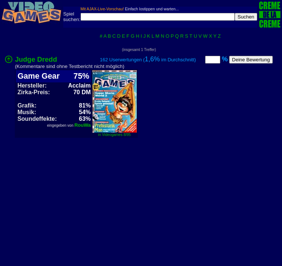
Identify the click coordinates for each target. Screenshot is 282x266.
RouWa (82, 125)
